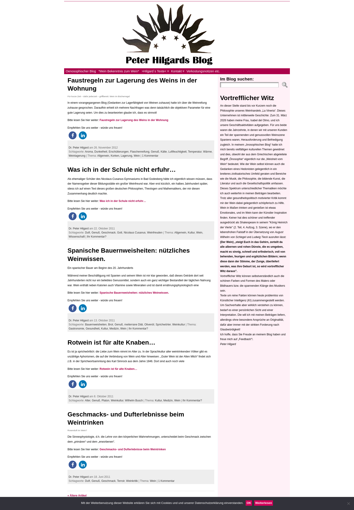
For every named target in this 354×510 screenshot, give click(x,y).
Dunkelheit (100, 151)
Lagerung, (127, 155)
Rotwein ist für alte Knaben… (111, 342)
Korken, (116, 155)
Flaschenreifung (139, 151)
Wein (137, 155)
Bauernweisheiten (96, 324)
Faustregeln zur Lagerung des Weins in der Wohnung (134, 120)
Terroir (121, 481)
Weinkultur (178, 324)
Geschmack (108, 232)
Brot (110, 324)
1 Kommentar (150, 155)
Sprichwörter (163, 324)
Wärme (207, 151)
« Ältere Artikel (77, 495)
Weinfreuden (155, 232)
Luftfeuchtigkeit (177, 151)
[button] (73, 135)
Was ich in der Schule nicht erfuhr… (122, 169)
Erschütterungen (118, 151)
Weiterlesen (263, 503)
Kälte (164, 151)
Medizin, (114, 328)
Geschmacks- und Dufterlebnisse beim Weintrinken (133, 449)
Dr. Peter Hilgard (79, 147)
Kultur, (192, 232)
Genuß (155, 151)
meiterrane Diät (133, 324)
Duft (87, 232)
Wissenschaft (77, 236)
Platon (105, 400)
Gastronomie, (77, 328)
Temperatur (195, 151)
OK (249, 503)
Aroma (89, 151)
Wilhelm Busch (134, 400)
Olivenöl (149, 324)
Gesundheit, (93, 328)
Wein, (199, 232)
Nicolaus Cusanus (135, 232)
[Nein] (348, 503)
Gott (119, 232)
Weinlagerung (77, 155)
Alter (87, 400)
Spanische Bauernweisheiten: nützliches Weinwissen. (134, 292)
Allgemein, (104, 155)
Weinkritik (132, 481)
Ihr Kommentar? (96, 236)
